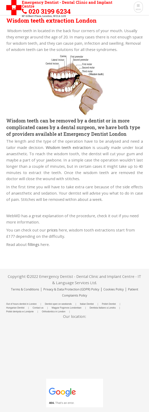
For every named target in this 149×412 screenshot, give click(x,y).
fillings (33, 244)
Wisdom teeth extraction (68, 147)
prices (52, 230)
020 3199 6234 (49, 11)
